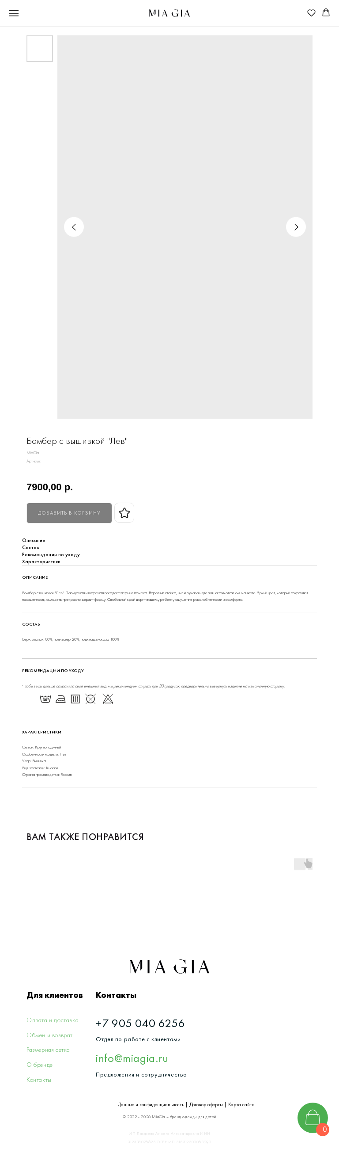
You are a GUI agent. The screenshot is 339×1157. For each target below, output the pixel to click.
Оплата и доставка (52, 1020)
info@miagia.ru (132, 1057)
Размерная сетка (48, 1050)
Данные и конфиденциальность (151, 1104)
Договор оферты (206, 1104)
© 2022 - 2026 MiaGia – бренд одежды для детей (169, 1116)
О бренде (39, 1065)
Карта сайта (241, 1104)
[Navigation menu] (14, 13)
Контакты (39, 1080)
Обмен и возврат (49, 1035)
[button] (311, 12)
